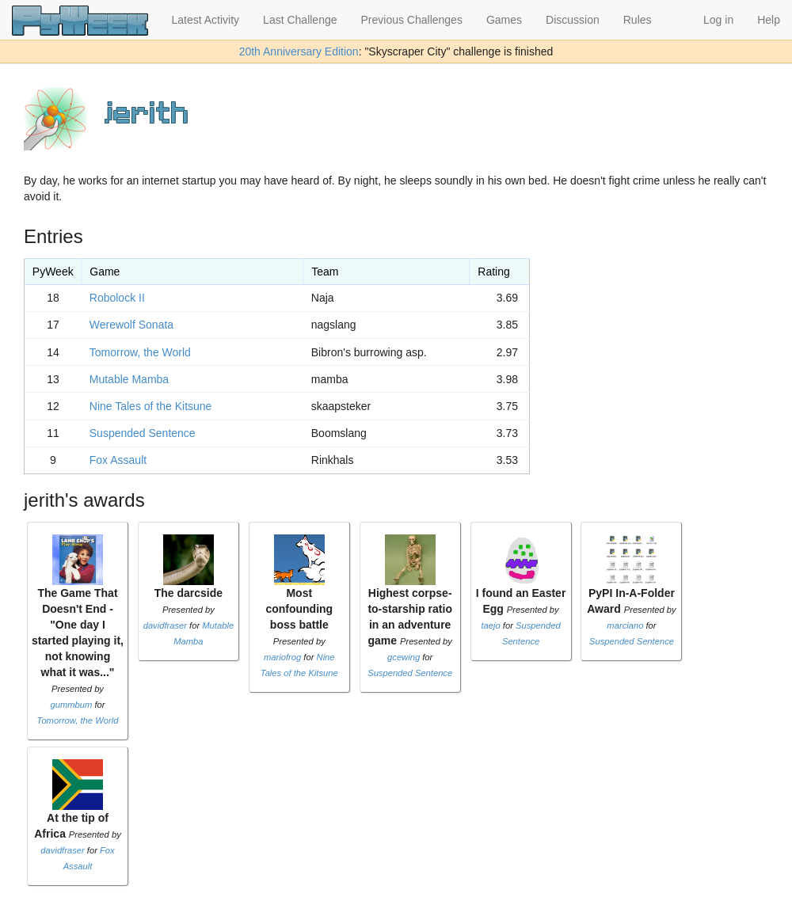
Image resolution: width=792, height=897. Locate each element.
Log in (718, 19)
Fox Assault (118, 460)
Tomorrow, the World (140, 352)
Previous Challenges (412, 19)
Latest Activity (206, 19)
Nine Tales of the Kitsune (150, 406)
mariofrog (282, 657)
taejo (490, 625)
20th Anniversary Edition (299, 51)
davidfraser (165, 625)
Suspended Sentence (142, 433)
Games (504, 19)
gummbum (71, 704)
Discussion (573, 19)
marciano (625, 625)
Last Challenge (300, 19)
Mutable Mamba (129, 379)
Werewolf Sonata (131, 324)
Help (768, 19)
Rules (637, 19)
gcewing (403, 657)
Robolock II (117, 297)
